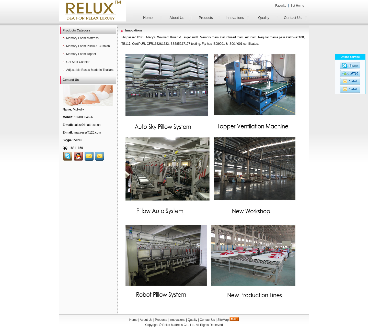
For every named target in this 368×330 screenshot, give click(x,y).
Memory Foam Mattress (81, 38)
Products (206, 18)
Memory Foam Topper (79, 54)
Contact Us (293, 18)
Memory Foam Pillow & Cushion (86, 46)
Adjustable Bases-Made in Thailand (88, 70)
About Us (176, 18)
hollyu (78, 140)
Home (148, 18)
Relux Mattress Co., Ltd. (178, 325)
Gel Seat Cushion (76, 62)
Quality (263, 18)
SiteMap (223, 320)
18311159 (76, 148)
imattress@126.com (87, 132)
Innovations (235, 18)
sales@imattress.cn (87, 125)
